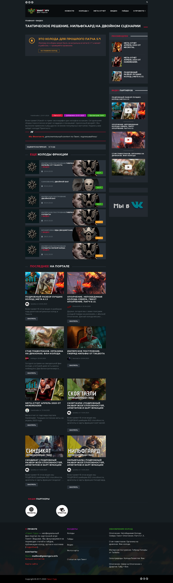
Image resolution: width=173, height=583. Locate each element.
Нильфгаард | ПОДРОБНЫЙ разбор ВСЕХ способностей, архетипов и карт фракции (85, 462)
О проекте (138, 11)
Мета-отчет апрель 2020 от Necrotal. (132, 45)
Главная (29, 21)
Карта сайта (31, 564)
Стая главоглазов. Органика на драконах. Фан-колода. (123, 542)
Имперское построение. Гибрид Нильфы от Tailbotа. (128, 551)
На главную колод (49, 51)
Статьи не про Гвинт (77, 559)
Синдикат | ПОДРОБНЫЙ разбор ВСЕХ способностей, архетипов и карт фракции (44, 462)
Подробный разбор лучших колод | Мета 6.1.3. (134, 74)
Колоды (83, 11)
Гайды (125, 11)
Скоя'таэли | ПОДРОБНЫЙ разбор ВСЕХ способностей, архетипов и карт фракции (85, 405)
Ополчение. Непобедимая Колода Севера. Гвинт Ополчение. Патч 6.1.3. (84, 299)
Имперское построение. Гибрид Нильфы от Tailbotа (86, 352)
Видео (113, 11)
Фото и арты (73, 550)
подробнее (31, 547)
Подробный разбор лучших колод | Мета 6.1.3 (43, 298)
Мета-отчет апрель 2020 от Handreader (43, 404)
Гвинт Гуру (52, 579)
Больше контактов (34, 558)
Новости (69, 11)
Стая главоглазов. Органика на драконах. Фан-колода (44, 352)
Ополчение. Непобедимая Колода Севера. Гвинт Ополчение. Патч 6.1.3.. (127, 534)
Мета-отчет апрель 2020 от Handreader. (132, 60)
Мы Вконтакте (36, 136)
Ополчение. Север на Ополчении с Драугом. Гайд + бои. (125, 565)
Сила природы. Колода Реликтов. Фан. (127, 558)
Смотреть (31, 318)
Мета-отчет (100, 11)
